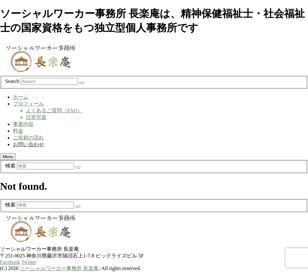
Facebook (10, 262)
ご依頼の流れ (28, 137)
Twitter (28, 262)
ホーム (20, 97)
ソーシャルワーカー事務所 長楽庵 (59, 268)
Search (12, 81)
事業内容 (23, 124)
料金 (18, 131)
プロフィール (28, 103)
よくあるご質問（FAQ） (54, 110)
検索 (10, 165)
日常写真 (36, 117)
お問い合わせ (28, 144)
